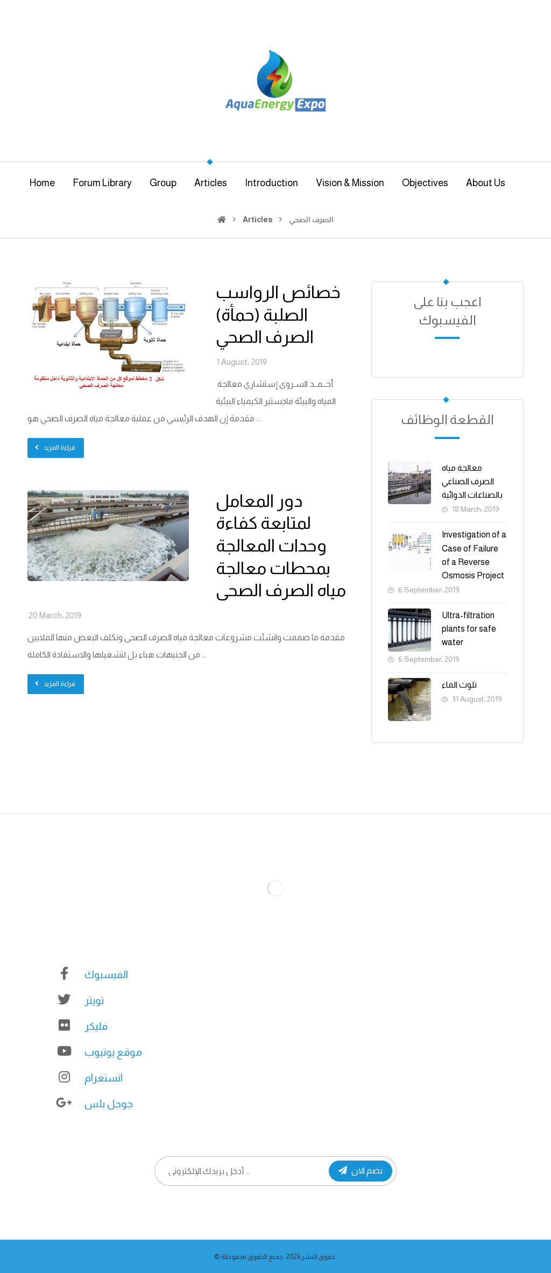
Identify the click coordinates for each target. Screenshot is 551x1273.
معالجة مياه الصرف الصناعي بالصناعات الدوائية (472, 481)
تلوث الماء (459, 684)
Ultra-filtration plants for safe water (469, 629)
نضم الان (360, 1170)
